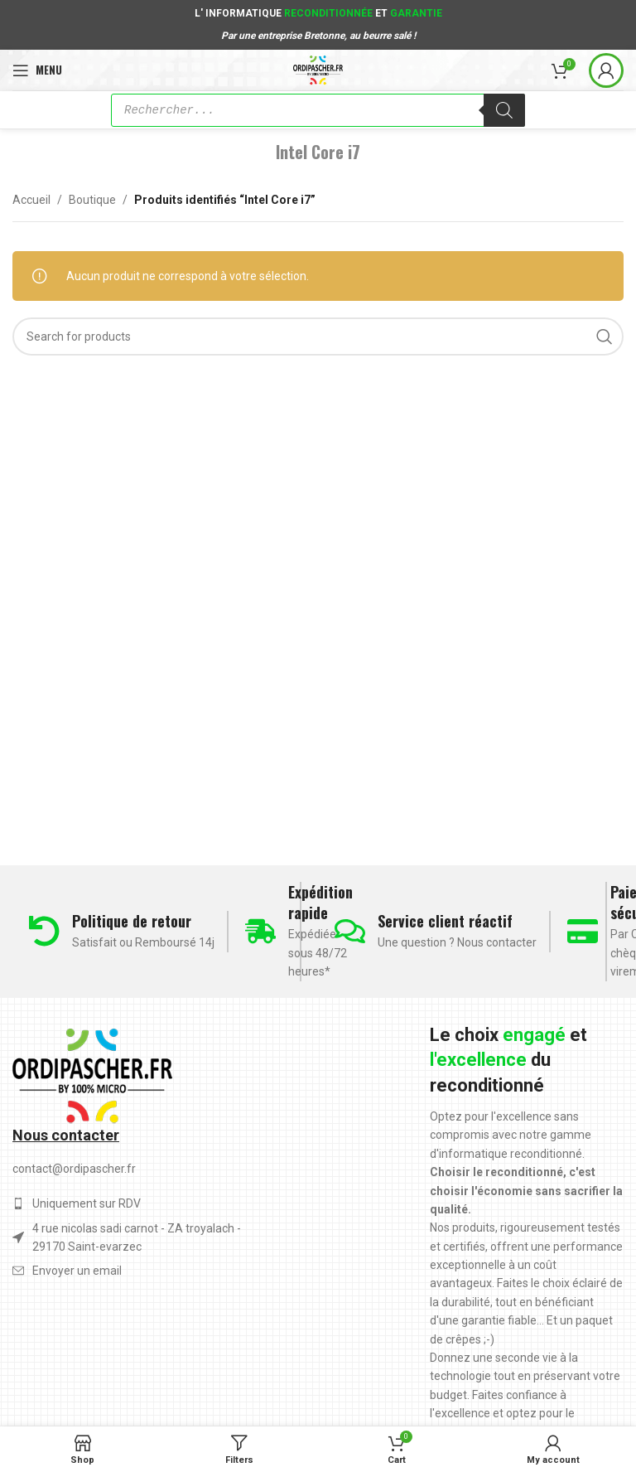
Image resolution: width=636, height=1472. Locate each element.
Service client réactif (445, 921)
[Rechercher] (504, 110)
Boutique (92, 199)
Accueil (31, 199)
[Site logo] (318, 68)
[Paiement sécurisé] (582, 931)
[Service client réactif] (350, 931)
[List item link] (137, 1270)
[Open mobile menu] (37, 70)
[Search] (318, 336)
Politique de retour (131, 921)
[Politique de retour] (44, 931)
